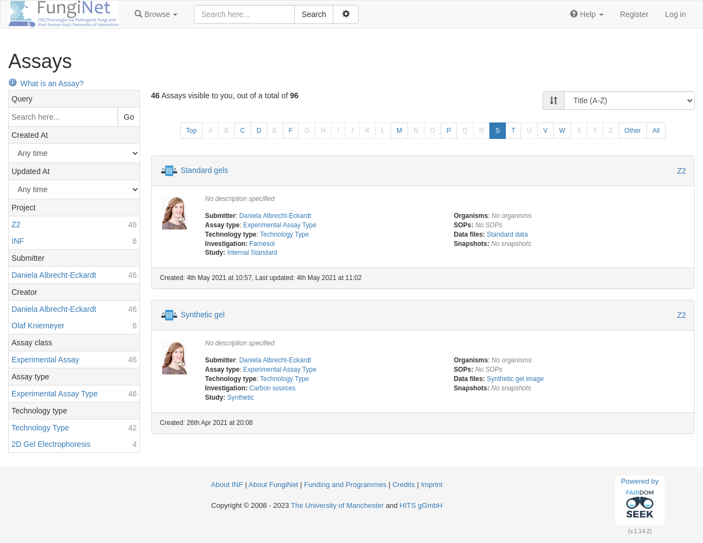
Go (129, 117)
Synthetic (240, 397)
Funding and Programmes (345, 484)
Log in (675, 14)
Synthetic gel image (515, 379)
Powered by (640, 499)
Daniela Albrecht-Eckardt (275, 216)
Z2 (681, 170)
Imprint (432, 484)
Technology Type (284, 234)
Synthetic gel (203, 314)
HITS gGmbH (421, 505)
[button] (156, 14)
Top (191, 131)
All (656, 131)
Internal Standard (252, 252)
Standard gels (204, 170)
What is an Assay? (45, 83)
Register (634, 14)
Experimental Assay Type (279, 225)
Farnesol (262, 244)
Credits (403, 484)
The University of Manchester (337, 505)
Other (632, 131)
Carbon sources (272, 388)
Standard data (507, 234)
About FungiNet (273, 484)
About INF (227, 484)
